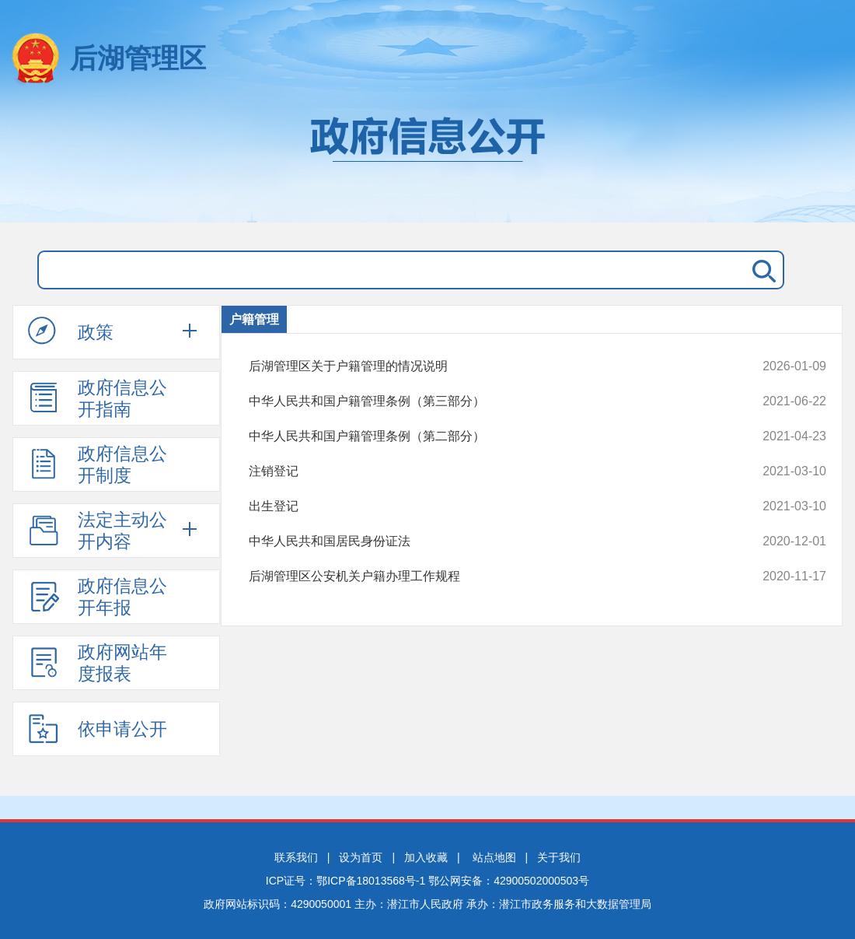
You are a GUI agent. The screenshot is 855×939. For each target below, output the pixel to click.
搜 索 (760, 270)
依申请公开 (97, 728)
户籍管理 (254, 319)
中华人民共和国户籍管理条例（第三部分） (483, 401)
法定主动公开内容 (97, 531)
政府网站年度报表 (97, 663)
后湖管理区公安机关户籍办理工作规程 (483, 576)
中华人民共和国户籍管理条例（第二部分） (483, 436)
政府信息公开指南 (97, 398)
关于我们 (559, 857)
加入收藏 (426, 857)
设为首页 (360, 857)
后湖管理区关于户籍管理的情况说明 (483, 366)
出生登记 (483, 506)
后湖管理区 (138, 58)
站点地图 (494, 857)
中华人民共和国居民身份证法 (483, 541)
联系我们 (296, 857)
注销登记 (483, 471)
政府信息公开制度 (97, 464)
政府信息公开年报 (97, 597)
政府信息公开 (427, 162)
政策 (70, 331)
